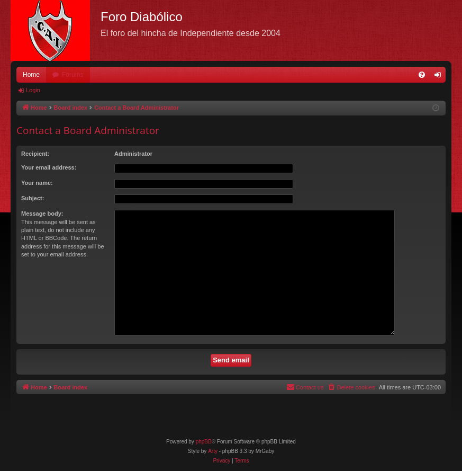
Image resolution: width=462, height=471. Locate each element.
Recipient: (35, 153)
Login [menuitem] (440, 77)
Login (33, 90)
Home (31, 74)
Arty (213, 451)
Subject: (32, 198)
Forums (73, 74)
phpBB (204, 442)
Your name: (37, 183)
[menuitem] (422, 75)
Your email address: (48, 167)
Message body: (42, 213)
